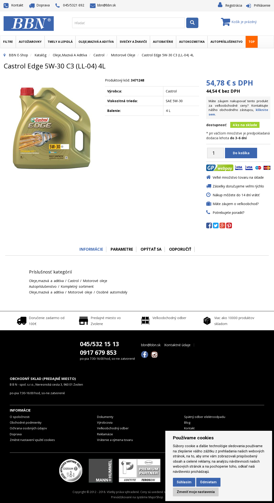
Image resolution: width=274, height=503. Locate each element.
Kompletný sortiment (77, 286)
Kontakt (13, 5)
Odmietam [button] (208, 482)
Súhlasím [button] (184, 482)
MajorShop (155, 497)
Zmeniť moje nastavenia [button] (196, 492)
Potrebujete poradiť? (228, 212)
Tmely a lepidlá (60, 42)
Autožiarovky (30, 42)
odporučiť (181, 249)
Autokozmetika (192, 42)
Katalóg (40, 55)
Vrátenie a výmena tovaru (115, 440)
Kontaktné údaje (177, 345)
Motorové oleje (123, 55)
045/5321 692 (69, 5)
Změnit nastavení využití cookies (32, 440)
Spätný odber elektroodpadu (204, 417)
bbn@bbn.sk (103, 5)
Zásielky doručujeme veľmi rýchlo (238, 186)
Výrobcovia (105, 423)
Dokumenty (105, 417)
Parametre (121, 249)
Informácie (90, 249)
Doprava (39, 5)
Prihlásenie (262, 5)
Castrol (98, 55)
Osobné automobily (111, 292)
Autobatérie (163, 42)
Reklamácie (105, 434)
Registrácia (233, 5)
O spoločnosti (19, 417)
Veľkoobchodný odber (113, 428)
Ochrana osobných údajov (28, 428)
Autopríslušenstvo (226, 42)
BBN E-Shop (18, 55)
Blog (187, 423)
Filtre (8, 42)
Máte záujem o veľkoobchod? (236, 203)
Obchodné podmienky (25, 423)
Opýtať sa (151, 249)
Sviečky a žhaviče (133, 42)
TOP (252, 42)
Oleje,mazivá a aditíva (96, 42)
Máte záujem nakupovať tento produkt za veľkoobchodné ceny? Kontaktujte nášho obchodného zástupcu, (238, 107)
